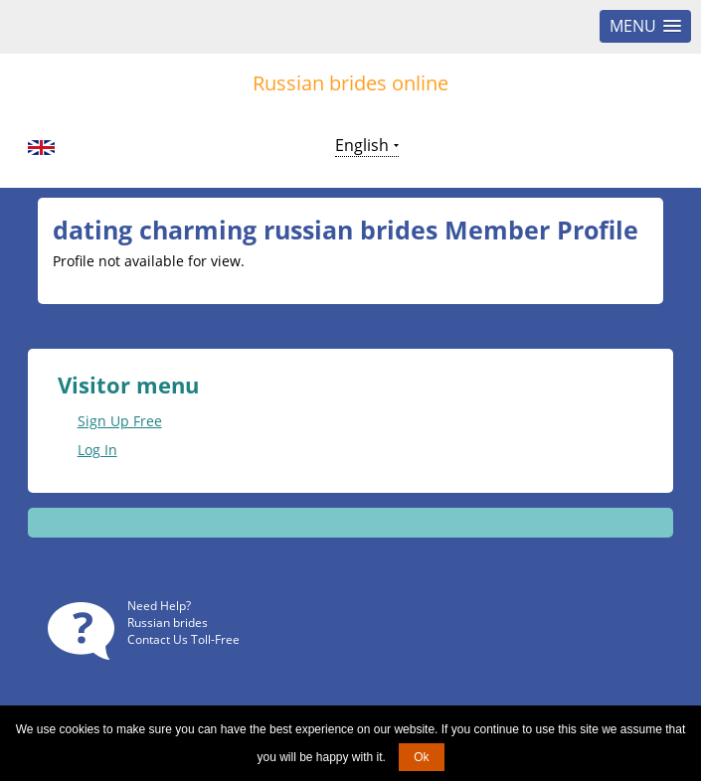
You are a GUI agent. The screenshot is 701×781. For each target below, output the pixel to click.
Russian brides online (350, 83)
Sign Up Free (120, 420)
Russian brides (167, 622)
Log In (97, 449)
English (362, 145)
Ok (421, 757)
